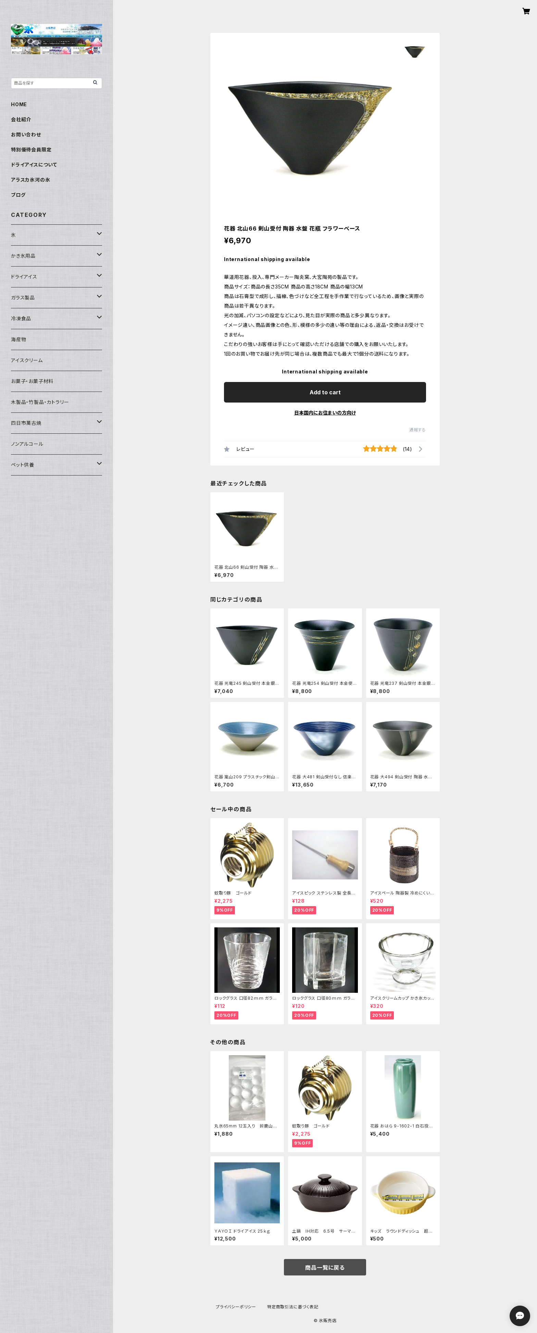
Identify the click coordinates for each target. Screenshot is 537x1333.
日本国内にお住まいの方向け (325, 413)
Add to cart (325, 392)
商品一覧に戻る (325, 1267)
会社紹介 (21, 119)
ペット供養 (22, 465)
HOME (19, 104)
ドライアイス (24, 277)
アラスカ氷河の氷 (30, 180)
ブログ (18, 195)
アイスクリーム (27, 360)
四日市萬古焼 (26, 423)
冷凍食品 (21, 318)
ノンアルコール (27, 444)
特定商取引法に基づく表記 (293, 1306)
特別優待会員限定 (31, 149)
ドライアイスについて (34, 165)
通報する (417, 429)
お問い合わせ (26, 134)
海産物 (18, 339)
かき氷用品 (23, 256)
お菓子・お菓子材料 (32, 381)
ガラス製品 (23, 297)
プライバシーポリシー (236, 1306)
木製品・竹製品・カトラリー (40, 402)
